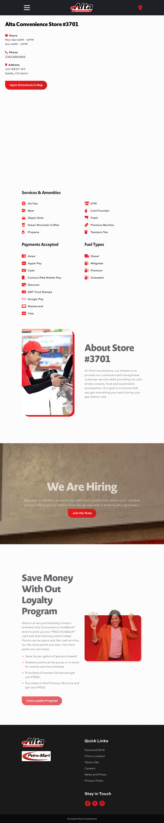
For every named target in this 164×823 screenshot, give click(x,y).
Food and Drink (95, 750)
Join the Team (82, 513)
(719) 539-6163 (15, 56)
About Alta (92, 762)
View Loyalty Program (42, 700)
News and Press (95, 774)
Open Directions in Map (26, 85)
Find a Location (95, 756)
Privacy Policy (94, 780)
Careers (90, 768)
